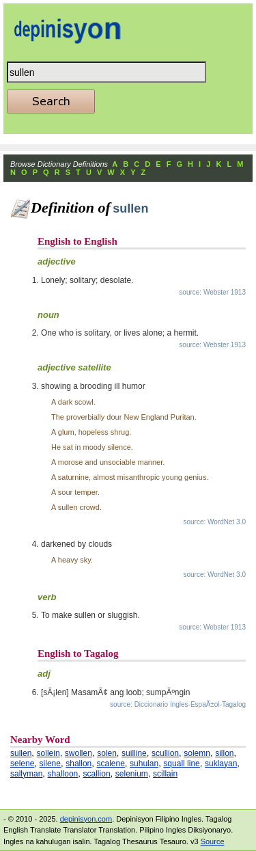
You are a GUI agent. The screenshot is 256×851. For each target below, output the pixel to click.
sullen (20, 753)
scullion (165, 753)
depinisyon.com (86, 819)
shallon (78, 763)
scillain (165, 774)
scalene (110, 763)
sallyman (26, 774)
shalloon (63, 774)
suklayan (221, 763)
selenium (131, 774)
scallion (97, 774)
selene (22, 763)
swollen (78, 753)
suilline (134, 753)
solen (107, 753)
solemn (197, 753)
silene (50, 763)
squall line (181, 763)
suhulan (144, 763)
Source (213, 841)
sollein (48, 753)
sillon (224, 753)
